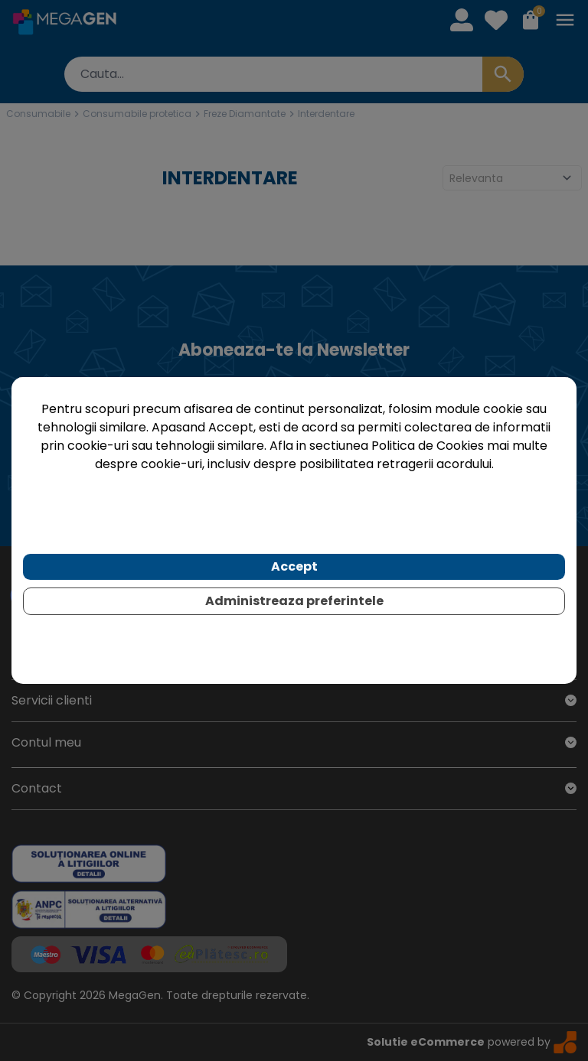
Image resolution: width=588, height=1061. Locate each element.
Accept (294, 566)
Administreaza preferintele (294, 601)
